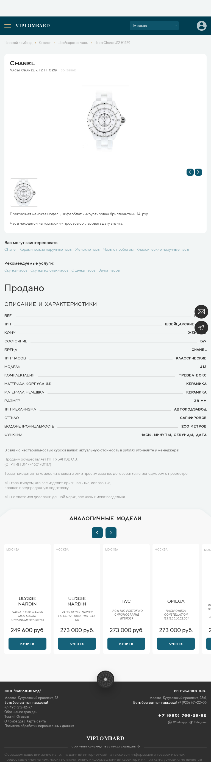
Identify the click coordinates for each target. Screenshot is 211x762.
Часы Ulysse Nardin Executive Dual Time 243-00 (77, 616)
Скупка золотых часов (49, 271)
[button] (190, 172)
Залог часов (109, 271)
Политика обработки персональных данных (39, 726)
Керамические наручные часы (46, 250)
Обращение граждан (20, 712)
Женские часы (87, 250)
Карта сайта (36, 722)
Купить (27, 643)
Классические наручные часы (163, 250)
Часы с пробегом (118, 250)
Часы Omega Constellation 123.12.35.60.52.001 (175, 615)
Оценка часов (83, 271)
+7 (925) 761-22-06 (192, 703)
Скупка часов (15, 271)
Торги (8, 717)
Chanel (22, 62)
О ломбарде (13, 722)
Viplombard (32, 26)
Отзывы (22, 717)
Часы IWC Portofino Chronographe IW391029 (126, 615)
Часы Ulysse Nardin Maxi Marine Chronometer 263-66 (27, 616)
